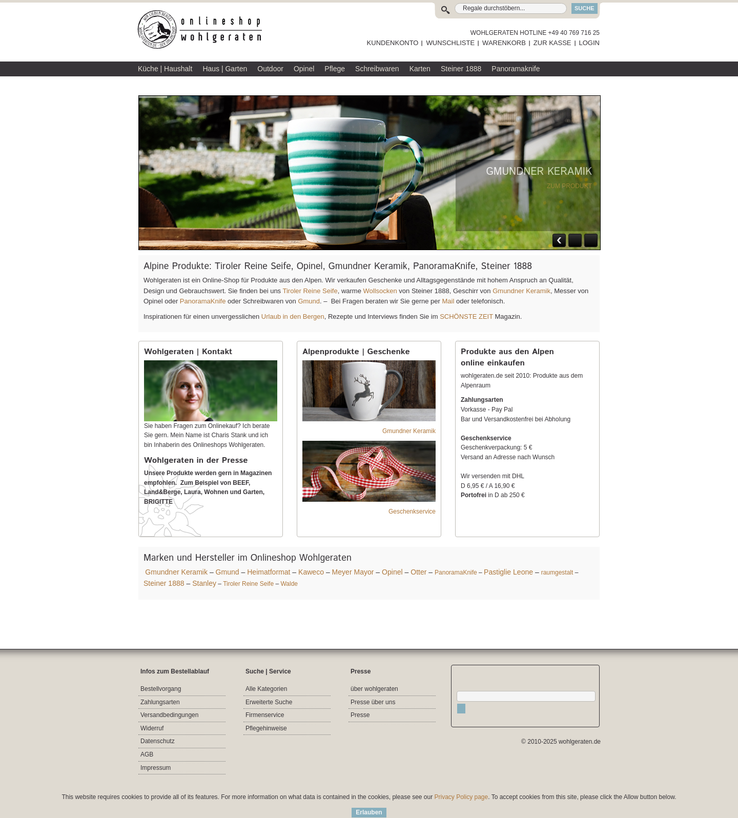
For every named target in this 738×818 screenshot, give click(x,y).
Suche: (448, 8)
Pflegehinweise (266, 728)
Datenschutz (157, 741)
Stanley (204, 583)
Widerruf (151, 728)
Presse (360, 715)
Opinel (392, 572)
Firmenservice (264, 715)
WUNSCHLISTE (450, 43)
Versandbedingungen (169, 715)
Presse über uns (373, 702)
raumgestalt (557, 572)
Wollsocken (380, 291)
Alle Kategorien (266, 688)
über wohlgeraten (374, 688)
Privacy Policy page (461, 797)
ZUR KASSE (552, 43)
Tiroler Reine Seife (309, 291)
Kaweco (311, 572)
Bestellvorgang (160, 688)
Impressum (155, 767)
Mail (447, 301)
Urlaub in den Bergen (292, 316)
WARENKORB (504, 43)
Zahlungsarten (160, 702)
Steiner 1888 (164, 583)
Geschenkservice (412, 511)
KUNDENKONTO (393, 43)
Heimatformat (268, 572)
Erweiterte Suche (268, 702)
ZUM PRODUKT (569, 186)
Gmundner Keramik (521, 291)
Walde (289, 583)
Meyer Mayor (353, 572)
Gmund (309, 301)
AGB (146, 754)
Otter (418, 572)
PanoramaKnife (203, 301)
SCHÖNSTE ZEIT (466, 316)
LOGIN (589, 43)
